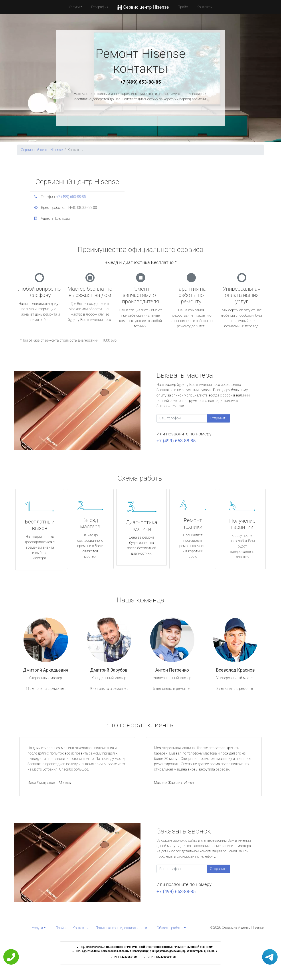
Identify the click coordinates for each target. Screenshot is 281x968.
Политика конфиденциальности (121, 928)
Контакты (204, 7)
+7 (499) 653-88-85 (140, 82)
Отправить (218, 418)
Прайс (183, 7)
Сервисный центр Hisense (42, 150)
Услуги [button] (74, 7)
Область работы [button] (170, 928)
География (99, 7)
